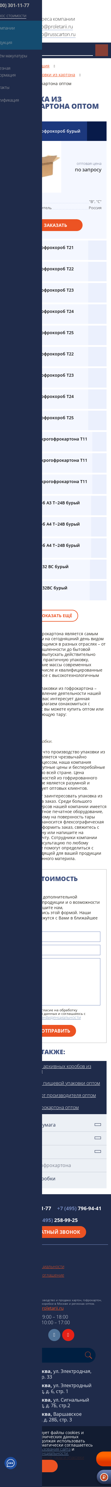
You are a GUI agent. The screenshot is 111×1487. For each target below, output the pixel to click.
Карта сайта (14, 1283)
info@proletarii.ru (54, 26)
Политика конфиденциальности (33, 1266)
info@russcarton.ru (55, 34)
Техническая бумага (32, 1125)
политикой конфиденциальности (49, 1017)
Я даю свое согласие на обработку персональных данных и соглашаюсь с (51, 1014)
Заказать (55, 225)
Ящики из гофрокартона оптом (44, 1107)
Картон (17, 1138)
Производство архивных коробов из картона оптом (50, 1068)
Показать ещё (55, 615)
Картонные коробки (32, 1179)
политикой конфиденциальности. (36, 1453)
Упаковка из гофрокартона (40, 1165)
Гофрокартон (24, 1152)
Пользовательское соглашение (33, 1275)
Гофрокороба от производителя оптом (53, 1095)
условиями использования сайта (39, 1449)
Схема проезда (17, 1292)
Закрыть (31, 1466)
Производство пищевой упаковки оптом (55, 1083)
